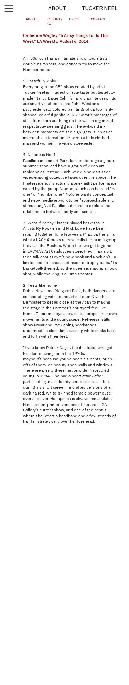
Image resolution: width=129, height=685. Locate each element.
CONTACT (98, 19)
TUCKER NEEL (100, 8)
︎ (9, 8)
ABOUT (57, 8)
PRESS (74, 19)
